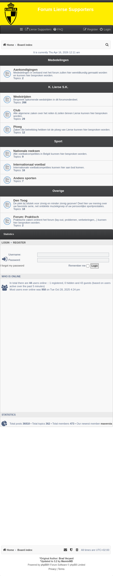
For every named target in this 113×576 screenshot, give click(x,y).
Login (5, 242)
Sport (58, 141)
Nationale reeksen (26, 151)
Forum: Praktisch (26, 217)
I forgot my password (12, 265)
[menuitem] (38, 30)
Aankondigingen (25, 69)
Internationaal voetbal (29, 164)
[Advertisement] (56, 350)
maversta (106, 423)
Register (19, 242)
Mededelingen (58, 60)
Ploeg (17, 126)
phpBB (44, 565)
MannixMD (67, 561)
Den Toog (20, 200)
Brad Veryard (66, 558)
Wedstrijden (22, 96)
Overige (58, 191)
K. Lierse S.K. (58, 87)
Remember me (78, 265)
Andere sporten (24, 178)
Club (16, 110)
